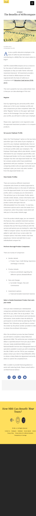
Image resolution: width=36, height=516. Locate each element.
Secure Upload (27, 431)
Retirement (20, 12)
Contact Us (7, 431)
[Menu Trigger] (32, 3)
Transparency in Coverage (20, 435)
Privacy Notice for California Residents (24, 433)
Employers (13, 431)
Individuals (20, 431)
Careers (34, 431)
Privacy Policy (10, 433)
